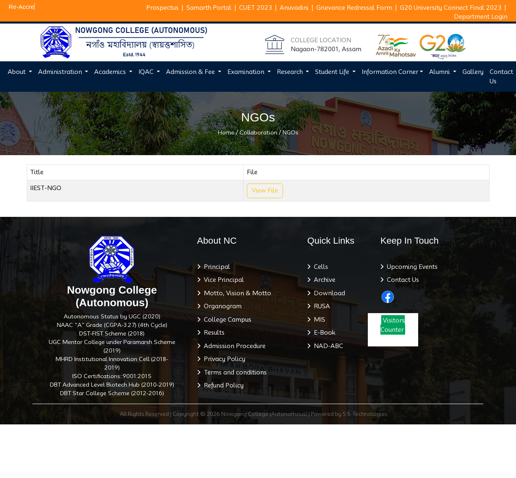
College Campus (226, 319)
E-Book (323, 332)
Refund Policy (222, 385)
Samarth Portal (208, 7)
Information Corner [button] (390, 72)
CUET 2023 (255, 7)
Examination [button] (246, 72)
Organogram (221, 306)
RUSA (320, 306)
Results (213, 332)
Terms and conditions (234, 372)
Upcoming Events (411, 266)
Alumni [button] (440, 72)
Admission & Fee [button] (191, 72)
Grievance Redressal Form (354, 7)
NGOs (290, 132)
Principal (215, 266)
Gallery (473, 72)
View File (265, 190)
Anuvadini (294, 7)
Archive (323, 279)
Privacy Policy (223, 359)
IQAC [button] (146, 72)
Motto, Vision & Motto (236, 293)
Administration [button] (61, 72)
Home (226, 132)
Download (328, 293)
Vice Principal (222, 279)
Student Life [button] (333, 72)
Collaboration (258, 132)
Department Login (480, 16)
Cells (319, 266)
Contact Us (401, 279)
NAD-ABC (327, 346)
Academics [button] (110, 72)
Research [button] (290, 72)
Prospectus (162, 7)
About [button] (17, 72)
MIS (318, 319)
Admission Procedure (233, 346)
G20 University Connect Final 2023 (450, 7)
